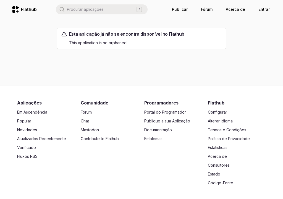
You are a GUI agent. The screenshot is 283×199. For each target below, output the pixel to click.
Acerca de (235, 9)
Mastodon (90, 129)
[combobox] (102, 9)
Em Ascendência (32, 112)
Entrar (264, 9)
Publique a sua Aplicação (167, 121)
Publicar (180, 9)
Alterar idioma (220, 121)
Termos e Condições (227, 129)
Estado (214, 174)
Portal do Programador (165, 112)
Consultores (219, 165)
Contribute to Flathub (100, 138)
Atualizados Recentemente (41, 138)
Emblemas (153, 138)
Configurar (217, 112)
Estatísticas (217, 147)
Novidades (27, 129)
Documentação (158, 129)
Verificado (26, 147)
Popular (24, 121)
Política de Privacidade (229, 138)
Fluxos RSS (27, 156)
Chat (85, 121)
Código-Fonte (220, 182)
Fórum (207, 9)
